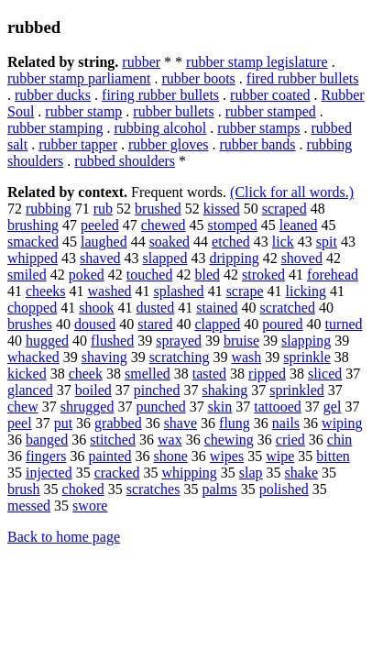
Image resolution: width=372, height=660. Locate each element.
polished (284, 489)
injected (49, 472)
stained (216, 307)
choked (83, 489)
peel (19, 423)
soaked (169, 241)
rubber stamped (270, 111)
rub (103, 208)
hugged (47, 340)
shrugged (87, 406)
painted (109, 456)
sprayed (179, 340)
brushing (33, 225)
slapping (306, 340)
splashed (179, 291)
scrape (245, 291)
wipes (227, 456)
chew (22, 406)
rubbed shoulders (124, 161)
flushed (112, 340)
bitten (332, 456)
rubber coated (270, 95)
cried (290, 439)
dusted (155, 307)
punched (160, 406)
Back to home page (63, 536)
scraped (284, 208)
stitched (113, 439)
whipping (188, 472)
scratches (153, 489)
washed (110, 291)
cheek (86, 373)
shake (301, 472)
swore (89, 505)
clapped (217, 324)
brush (23, 489)
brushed (158, 208)
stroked (263, 274)
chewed (163, 225)
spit (326, 241)
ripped (267, 373)
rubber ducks (53, 95)
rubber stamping (55, 128)
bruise (241, 340)
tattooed (277, 406)
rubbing (48, 208)
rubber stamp (83, 111)
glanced (30, 390)
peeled (100, 225)
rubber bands (257, 144)
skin (220, 406)
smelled (147, 373)
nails (286, 423)
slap (251, 472)
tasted (209, 373)
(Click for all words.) (292, 192)
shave (180, 423)
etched (231, 241)
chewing (229, 439)
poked (86, 274)
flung (234, 423)
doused (94, 324)
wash (246, 357)
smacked (33, 241)
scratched (287, 307)
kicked (27, 373)
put (63, 423)
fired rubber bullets (302, 78)
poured (282, 324)
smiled (27, 274)
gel (332, 406)
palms (219, 489)
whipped (32, 258)
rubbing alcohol (160, 128)
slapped (165, 258)
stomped (232, 225)
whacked (33, 357)
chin (340, 439)
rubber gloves (168, 144)
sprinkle (307, 357)
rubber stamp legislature (257, 62)
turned (344, 324)
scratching (179, 357)
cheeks (46, 291)
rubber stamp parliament (78, 78)
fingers (46, 456)
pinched (157, 390)
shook (96, 307)
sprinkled (296, 390)
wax (170, 439)
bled (207, 274)
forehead (332, 274)
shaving (104, 357)
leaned (298, 225)
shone (171, 456)
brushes (29, 324)
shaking (224, 390)
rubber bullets (173, 111)
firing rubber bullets (160, 95)
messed (28, 505)
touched (149, 274)
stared (154, 324)
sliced (325, 373)
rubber (141, 62)
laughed (104, 241)
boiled (93, 390)
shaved (100, 258)
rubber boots (198, 78)
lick (283, 241)
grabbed (118, 423)
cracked (117, 472)
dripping (233, 258)
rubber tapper (77, 144)
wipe (280, 456)
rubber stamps (258, 128)
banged (47, 439)
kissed (221, 208)
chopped (32, 307)
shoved (302, 258)
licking (305, 291)
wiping (342, 423)
